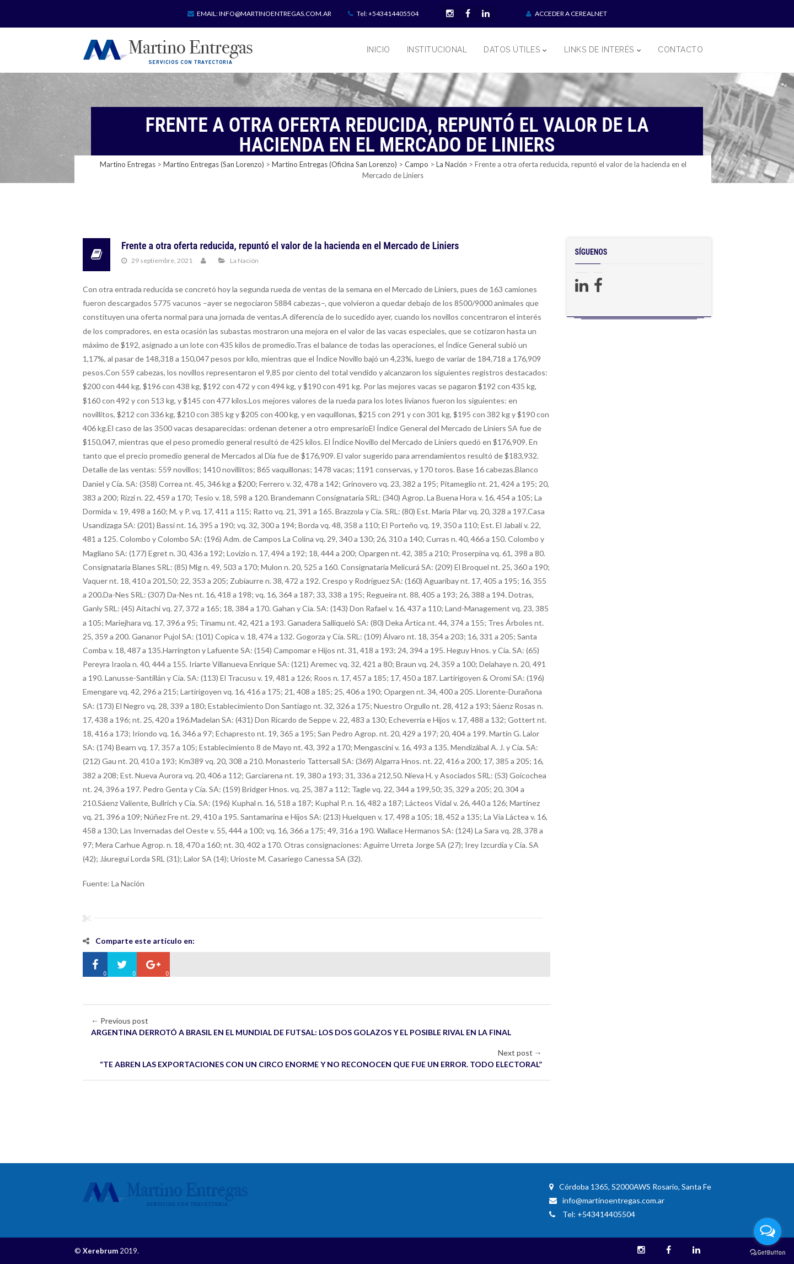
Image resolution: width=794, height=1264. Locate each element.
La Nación (244, 260)
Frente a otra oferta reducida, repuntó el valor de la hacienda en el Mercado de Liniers (290, 245)
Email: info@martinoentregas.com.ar (259, 13)
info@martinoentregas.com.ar (606, 1200)
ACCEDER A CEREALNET (566, 13)
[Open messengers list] (767, 1231)
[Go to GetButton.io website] (767, 1252)
